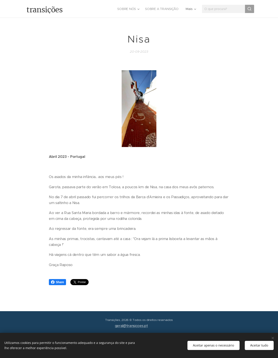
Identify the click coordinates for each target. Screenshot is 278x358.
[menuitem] (128, 8)
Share (57, 282)
